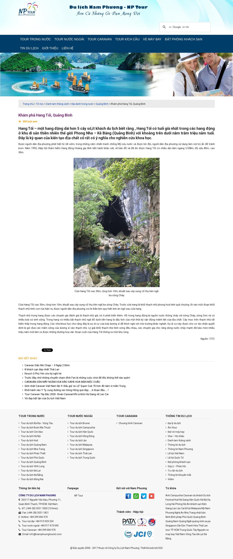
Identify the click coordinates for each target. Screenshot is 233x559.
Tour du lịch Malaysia (80, 444)
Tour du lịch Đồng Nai (31, 479)
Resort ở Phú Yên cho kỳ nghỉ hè (43, 373)
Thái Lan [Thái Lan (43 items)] (203, 525)
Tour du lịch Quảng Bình (32, 462)
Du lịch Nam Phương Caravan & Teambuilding (31, 9)
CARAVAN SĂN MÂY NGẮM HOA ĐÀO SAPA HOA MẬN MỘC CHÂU (62, 381)
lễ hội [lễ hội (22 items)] (188, 508)
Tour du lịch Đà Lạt (30, 470)
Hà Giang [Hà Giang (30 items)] (184, 499)
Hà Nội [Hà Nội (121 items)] (203, 499)
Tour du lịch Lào (77, 440)
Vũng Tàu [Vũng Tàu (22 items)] (191, 534)
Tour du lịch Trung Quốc (81, 457)
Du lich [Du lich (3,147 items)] (206, 495)
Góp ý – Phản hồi (175, 466)
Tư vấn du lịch (174, 470)
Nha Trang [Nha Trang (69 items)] (189, 512)
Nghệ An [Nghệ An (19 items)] (179, 512)
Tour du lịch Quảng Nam (33, 444)
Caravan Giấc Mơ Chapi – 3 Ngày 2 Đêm (47, 365)
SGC (160, 548)
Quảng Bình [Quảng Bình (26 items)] (199, 517)
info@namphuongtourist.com (45, 534)
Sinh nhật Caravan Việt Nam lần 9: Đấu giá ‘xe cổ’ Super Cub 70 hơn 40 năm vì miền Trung (75, 386)
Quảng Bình (123, 133)
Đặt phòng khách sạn (177, 462)
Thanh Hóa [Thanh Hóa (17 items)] (192, 525)
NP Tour (78, 495)
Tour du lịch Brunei (79, 423)
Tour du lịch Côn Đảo (31, 431)
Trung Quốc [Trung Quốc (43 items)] (186, 529)
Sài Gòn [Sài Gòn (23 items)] (181, 525)
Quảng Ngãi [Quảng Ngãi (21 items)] (185, 521)
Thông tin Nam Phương (179, 449)
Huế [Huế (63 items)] (176, 499)
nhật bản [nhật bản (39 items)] (201, 512)
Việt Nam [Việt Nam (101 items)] (180, 534)
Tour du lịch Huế (28, 440)
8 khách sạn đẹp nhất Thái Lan (42, 369)
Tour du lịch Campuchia (81, 427)
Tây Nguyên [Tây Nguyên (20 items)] (199, 529)
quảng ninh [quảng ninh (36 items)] (198, 521)
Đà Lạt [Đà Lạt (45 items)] (199, 534)
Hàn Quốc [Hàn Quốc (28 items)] (194, 499)
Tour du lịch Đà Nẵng (31, 475)
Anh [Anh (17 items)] (167, 495)
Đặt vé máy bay (174, 431)
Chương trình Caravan (129, 423)
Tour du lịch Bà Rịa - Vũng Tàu (36, 423)
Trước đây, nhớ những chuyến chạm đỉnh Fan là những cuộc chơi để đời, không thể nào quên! (77, 377)
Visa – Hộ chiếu (174, 436)
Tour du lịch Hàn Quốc (80, 431)
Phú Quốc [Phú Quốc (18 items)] (187, 517)
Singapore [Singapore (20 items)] (171, 525)
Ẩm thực (171, 427)
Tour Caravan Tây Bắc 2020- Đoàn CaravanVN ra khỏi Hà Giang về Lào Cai (66, 394)
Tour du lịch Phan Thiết (32, 453)
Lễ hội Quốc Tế (174, 457)
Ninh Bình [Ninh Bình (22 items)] (170, 517)
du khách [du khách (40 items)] (198, 495)
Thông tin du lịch (175, 444)
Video (169, 479)
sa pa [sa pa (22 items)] (207, 521)
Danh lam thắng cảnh (178, 440)
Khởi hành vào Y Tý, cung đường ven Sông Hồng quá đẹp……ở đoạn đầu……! (66, 390)
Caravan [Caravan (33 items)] (188, 495)
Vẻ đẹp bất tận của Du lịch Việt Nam (45, 398)
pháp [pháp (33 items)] (179, 517)
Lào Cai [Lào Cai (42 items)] (181, 508)
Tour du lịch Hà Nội (30, 436)
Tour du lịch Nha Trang (32, 449)
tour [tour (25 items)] (167, 529)
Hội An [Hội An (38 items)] (186, 504)
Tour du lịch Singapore (81, 449)
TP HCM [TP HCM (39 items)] (174, 529)
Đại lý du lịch (173, 423)
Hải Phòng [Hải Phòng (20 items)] (176, 504)
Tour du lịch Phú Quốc (31, 457)
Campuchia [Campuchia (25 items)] (176, 495)
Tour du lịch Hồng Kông (81, 436)
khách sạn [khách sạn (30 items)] (195, 504)
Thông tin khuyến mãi (178, 475)
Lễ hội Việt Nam (174, 453)
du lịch (112, 128)
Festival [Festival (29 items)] (169, 499)
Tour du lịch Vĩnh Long (31, 466)
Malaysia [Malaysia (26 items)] (196, 508)
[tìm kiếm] (184, 27)
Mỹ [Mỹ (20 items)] (203, 508)
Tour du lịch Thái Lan (80, 453)
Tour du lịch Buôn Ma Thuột (34, 427)
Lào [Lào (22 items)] (174, 508)
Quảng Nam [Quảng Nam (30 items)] (171, 521)
